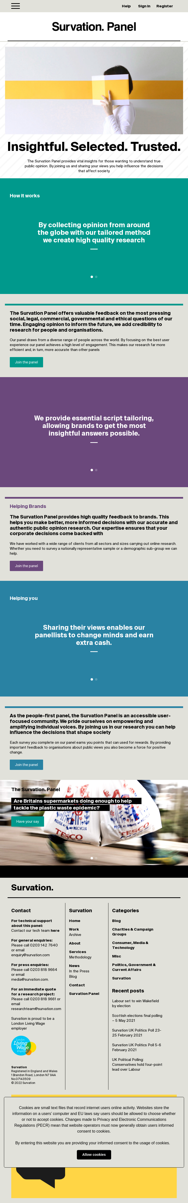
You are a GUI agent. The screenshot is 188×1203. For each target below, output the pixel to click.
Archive (75, 935)
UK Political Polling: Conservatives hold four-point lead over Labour (137, 1064)
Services (77, 952)
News (74, 966)
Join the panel (26, 362)
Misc (116, 956)
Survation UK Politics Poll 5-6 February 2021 (136, 1047)
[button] (172, 1143)
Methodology (80, 957)
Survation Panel (84, 993)
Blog (73, 976)
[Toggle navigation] (15, 6)
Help (126, 6)
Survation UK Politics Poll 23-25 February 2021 (136, 1032)
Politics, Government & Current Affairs (134, 967)
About (75, 943)
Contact (77, 985)
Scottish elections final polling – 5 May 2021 (137, 1018)
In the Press (79, 971)
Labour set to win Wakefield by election (135, 1003)
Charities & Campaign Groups (132, 931)
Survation (121, 978)
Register (164, 6)
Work (74, 929)
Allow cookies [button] (94, 1155)
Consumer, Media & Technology (130, 945)
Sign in (144, 6)
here (55, 930)
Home (74, 921)
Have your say (27, 821)
